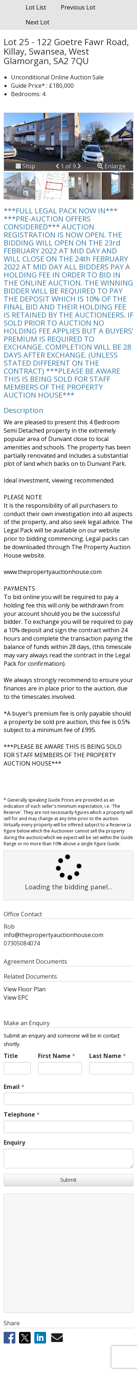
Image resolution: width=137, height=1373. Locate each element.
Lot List (36, 7)
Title (11, 1056)
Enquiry (14, 1142)
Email (12, 1087)
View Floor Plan (25, 989)
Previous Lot (78, 7)
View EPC (16, 998)
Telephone (19, 1114)
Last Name (105, 1056)
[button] (58, 166)
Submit (68, 1179)
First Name (54, 1056)
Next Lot (37, 22)
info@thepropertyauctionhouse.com (53, 935)
